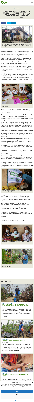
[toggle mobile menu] (32, 2)
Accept (17, 391)
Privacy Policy (17, 400)
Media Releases (5, 303)
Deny (17, 394)
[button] (32, 382)
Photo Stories (17, 8)
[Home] (4, 2)
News (11, 303)
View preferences (17, 397)
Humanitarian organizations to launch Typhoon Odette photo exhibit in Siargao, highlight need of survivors (15, 305)
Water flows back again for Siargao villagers (13, 341)
